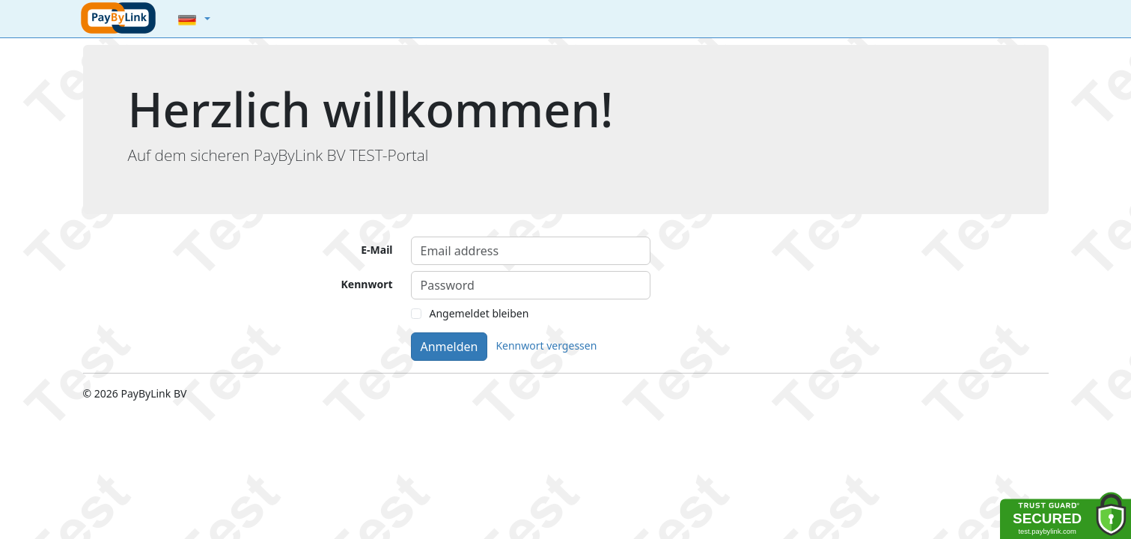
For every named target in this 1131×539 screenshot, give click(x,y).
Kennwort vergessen (546, 345)
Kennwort (367, 284)
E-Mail (376, 250)
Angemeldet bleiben (479, 313)
